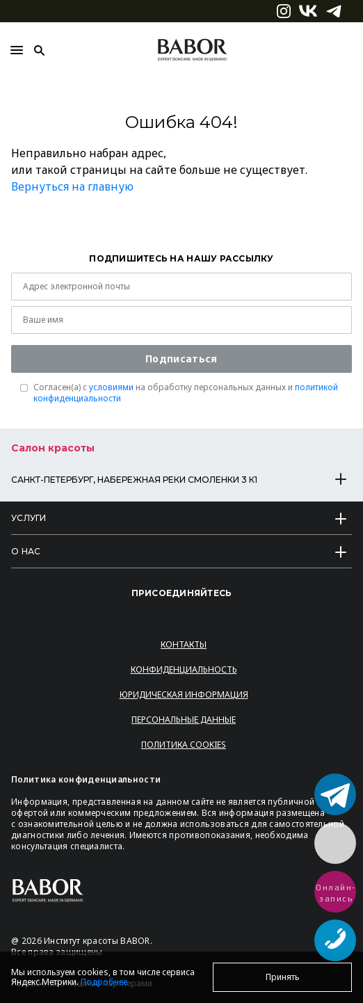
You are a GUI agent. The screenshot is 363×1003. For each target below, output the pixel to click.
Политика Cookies (183, 745)
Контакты (184, 644)
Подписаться (181, 358)
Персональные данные (183, 719)
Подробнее (104, 982)
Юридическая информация (184, 694)
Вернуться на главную (72, 186)
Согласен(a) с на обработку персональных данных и (185, 393)
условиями (111, 387)
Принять (283, 977)
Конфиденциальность (184, 669)
